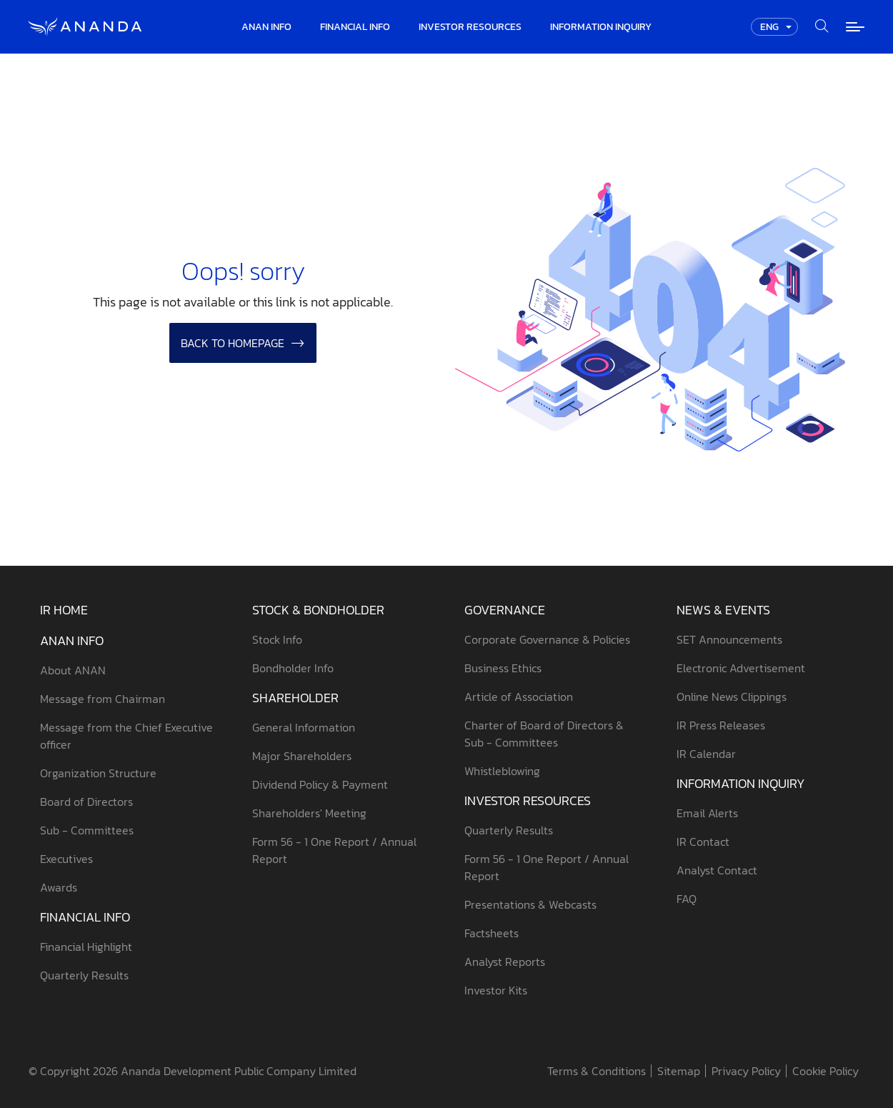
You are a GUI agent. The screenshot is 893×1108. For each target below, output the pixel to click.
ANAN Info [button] (266, 26)
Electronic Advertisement (741, 668)
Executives (66, 858)
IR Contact (703, 841)
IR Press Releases (721, 725)
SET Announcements (729, 639)
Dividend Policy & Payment (320, 784)
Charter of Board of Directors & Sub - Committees (544, 734)
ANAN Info (72, 640)
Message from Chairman (102, 698)
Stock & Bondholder (318, 609)
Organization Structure (98, 773)
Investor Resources (527, 800)
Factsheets (491, 933)
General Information (303, 727)
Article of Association (518, 696)
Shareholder (295, 697)
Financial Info (85, 917)
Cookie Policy (825, 1070)
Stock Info (277, 639)
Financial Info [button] (355, 26)
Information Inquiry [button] (601, 26)
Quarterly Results (84, 975)
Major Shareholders (301, 755)
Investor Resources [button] (470, 26)
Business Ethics (503, 668)
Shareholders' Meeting (309, 813)
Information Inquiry (741, 783)
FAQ (687, 898)
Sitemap (678, 1070)
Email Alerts (707, 813)
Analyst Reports (504, 961)
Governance (504, 609)
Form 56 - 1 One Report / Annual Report (334, 850)
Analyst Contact (717, 870)
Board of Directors (86, 801)
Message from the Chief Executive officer (126, 736)
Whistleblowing (502, 770)
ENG (769, 26)
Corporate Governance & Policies (547, 639)
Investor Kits (495, 990)
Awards (58, 887)
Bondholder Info (293, 668)
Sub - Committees (87, 830)
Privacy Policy (746, 1070)
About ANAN (73, 670)
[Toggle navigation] (855, 26)
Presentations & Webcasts (530, 904)
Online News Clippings (732, 696)
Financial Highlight (86, 946)
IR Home (64, 609)
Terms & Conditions (596, 1070)
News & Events (723, 609)
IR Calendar (706, 753)
